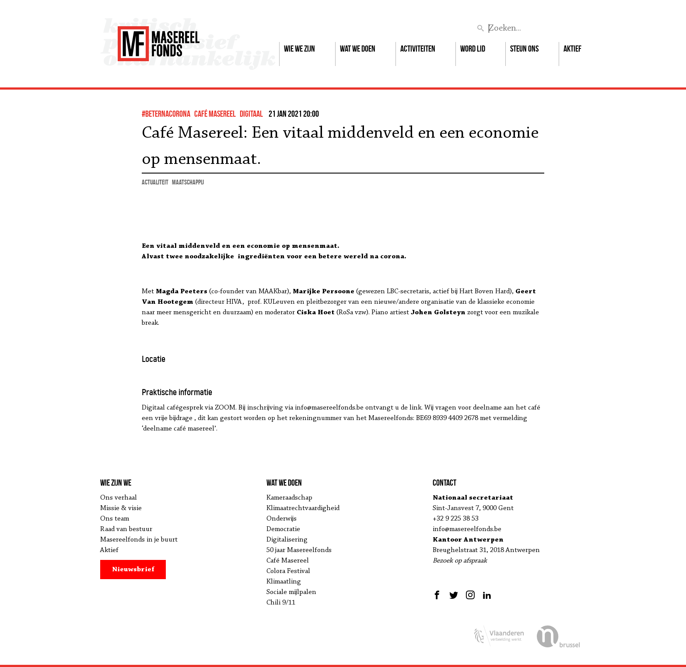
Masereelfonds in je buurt (139, 539)
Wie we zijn (299, 48)
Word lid (472, 48)
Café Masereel (215, 113)
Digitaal (251, 113)
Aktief (572, 48)
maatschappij (188, 182)
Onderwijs (281, 518)
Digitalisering (287, 539)
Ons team (114, 518)
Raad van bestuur (126, 529)
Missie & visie (121, 508)
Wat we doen (357, 48)
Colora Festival (288, 571)
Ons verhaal (118, 497)
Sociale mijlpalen (291, 592)
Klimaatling (283, 581)
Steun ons (524, 48)
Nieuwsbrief (133, 569)
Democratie (283, 529)
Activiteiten (417, 48)
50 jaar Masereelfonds (299, 550)
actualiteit (155, 182)
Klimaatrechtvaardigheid (303, 508)
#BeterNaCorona (166, 113)
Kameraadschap (289, 497)
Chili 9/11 (280, 602)
